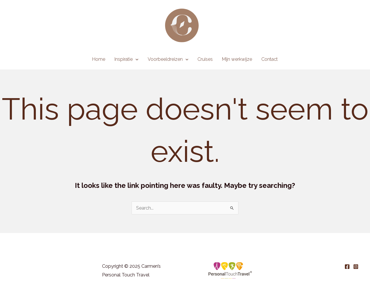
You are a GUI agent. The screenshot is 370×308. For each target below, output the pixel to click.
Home (98, 59)
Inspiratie (126, 59)
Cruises (205, 59)
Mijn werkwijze (237, 59)
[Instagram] (355, 266)
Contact (269, 59)
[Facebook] (347, 266)
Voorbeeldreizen (168, 59)
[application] (135, 59)
